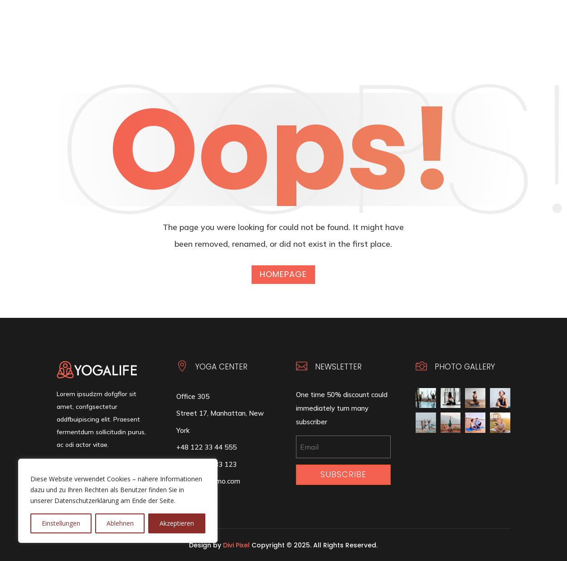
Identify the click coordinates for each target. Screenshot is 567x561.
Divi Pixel (236, 545)
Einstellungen (61, 523)
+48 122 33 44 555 (206, 447)
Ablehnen (120, 523)
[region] (118, 501)
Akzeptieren (177, 523)
